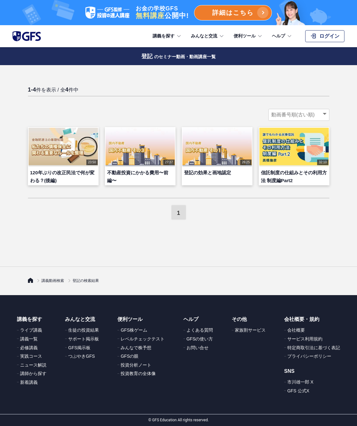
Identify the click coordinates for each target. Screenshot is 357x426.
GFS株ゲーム (134, 330)
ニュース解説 (33, 364)
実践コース (31, 356)
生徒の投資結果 (83, 330)
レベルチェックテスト (143, 338)
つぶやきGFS (81, 356)
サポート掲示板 (83, 338)
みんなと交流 (208, 36)
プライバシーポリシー (309, 356)
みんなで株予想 (136, 347)
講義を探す (167, 36)
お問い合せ (197, 347)
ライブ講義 (31, 330)
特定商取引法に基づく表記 (313, 347)
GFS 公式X (298, 390)
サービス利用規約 (304, 338)
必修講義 (29, 347)
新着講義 (29, 382)
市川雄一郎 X (300, 381)
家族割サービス (250, 330)
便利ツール (248, 36)
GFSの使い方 (200, 338)
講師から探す (33, 373)
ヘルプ (282, 36)
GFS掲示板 (79, 347)
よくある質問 (200, 330)
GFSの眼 (129, 356)
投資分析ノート (136, 364)
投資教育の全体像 (138, 373)
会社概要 (296, 330)
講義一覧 (29, 338)
